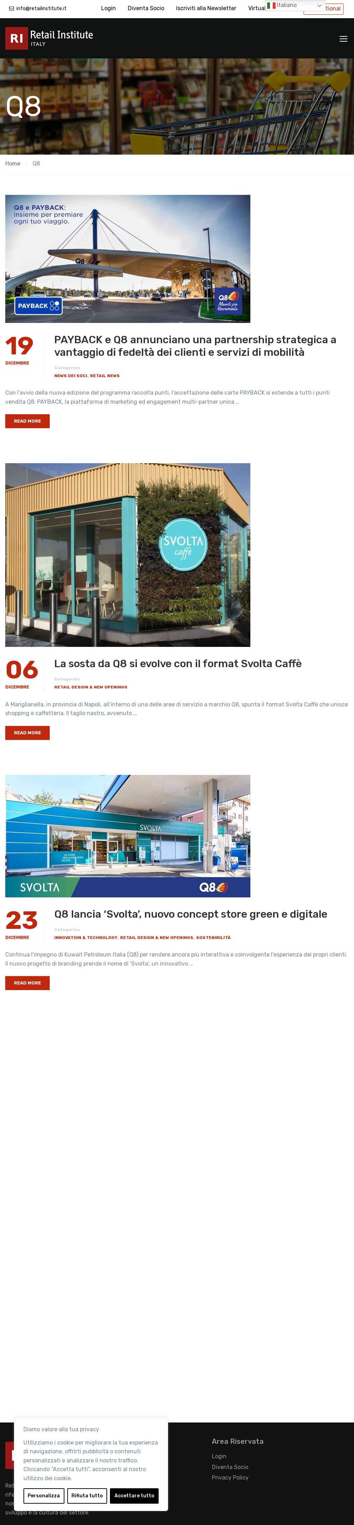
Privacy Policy (230, 1477)
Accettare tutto (134, 1496)
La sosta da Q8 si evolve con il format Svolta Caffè (178, 663)
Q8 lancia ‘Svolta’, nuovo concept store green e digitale (190, 914)
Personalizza (44, 1496)
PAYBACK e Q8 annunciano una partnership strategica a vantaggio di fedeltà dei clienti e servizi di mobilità (195, 346)
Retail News (105, 375)
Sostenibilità (213, 937)
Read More (27, 421)
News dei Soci (70, 375)
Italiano (282, 5)
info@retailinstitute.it (41, 9)
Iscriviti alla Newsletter (206, 8)
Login (108, 8)
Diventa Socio (146, 8)
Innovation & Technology (85, 937)
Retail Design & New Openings (90, 687)
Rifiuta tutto (87, 1496)
